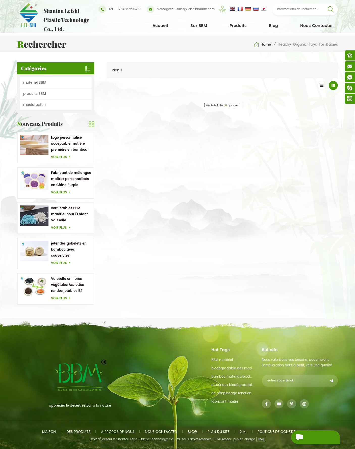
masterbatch (34, 105)
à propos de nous (117, 432)
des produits (78, 432)
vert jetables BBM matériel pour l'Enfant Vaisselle (69, 214)
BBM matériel (222, 360)
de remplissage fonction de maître (232, 393)
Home (262, 44)
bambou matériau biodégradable (232, 376)
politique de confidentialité (283, 432)
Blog (273, 25)
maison (49, 432)
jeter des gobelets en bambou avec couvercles (69, 249)
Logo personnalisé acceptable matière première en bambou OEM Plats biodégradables (69, 144)
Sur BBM (198, 25)
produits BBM (34, 94)
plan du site (219, 432)
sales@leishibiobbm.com (181, 9)
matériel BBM (34, 82)
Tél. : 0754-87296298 (120, 9)
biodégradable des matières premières (232, 368)
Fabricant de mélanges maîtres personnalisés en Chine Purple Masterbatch (71, 179)
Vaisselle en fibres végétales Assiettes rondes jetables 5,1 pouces (67, 285)
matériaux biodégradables (232, 385)
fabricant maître (224, 401)
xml (243, 432)
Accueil (160, 25)
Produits (238, 25)
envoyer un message (306, 438)
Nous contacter (316, 25)
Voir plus (62, 157)
